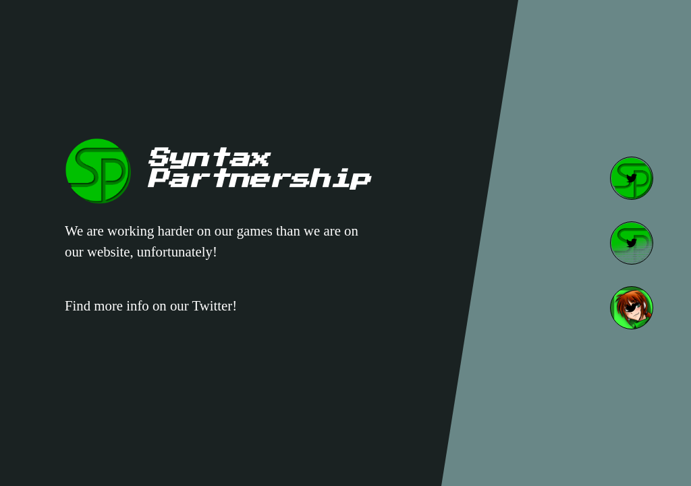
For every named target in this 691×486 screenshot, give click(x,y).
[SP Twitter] (631, 178)
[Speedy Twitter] (631, 307)
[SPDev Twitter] (631, 243)
